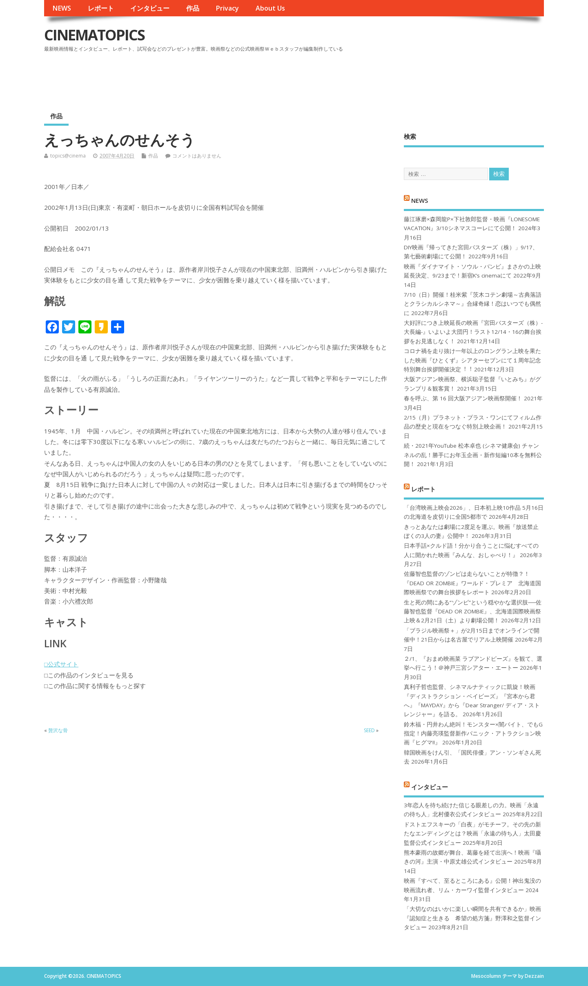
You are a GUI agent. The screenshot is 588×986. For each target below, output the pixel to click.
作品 (192, 8)
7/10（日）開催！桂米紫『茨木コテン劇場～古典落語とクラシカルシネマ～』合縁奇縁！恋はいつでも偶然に (472, 304)
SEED (369, 730)
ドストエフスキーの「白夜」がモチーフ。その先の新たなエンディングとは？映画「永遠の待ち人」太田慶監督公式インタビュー (472, 833)
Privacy (227, 8)
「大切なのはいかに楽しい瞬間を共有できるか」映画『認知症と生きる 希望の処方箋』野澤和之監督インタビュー (472, 918)
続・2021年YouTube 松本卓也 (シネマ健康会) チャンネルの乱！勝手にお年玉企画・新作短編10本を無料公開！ (473, 455)
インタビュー (149, 8)
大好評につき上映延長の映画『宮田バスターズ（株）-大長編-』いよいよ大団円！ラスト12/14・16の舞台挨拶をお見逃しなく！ (473, 332)
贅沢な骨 (58, 730)
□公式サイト (61, 664)
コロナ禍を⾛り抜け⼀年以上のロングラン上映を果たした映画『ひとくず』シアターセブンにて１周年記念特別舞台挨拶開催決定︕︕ (472, 360)
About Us (270, 8)
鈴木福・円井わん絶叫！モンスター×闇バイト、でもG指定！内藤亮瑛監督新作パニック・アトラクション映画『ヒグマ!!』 (473, 733)
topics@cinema (68, 155)
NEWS (61, 8)
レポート (101, 8)
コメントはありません (196, 155)
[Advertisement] (388, 77)
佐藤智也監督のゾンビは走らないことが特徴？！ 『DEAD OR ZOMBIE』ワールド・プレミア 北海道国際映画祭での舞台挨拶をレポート (472, 583)
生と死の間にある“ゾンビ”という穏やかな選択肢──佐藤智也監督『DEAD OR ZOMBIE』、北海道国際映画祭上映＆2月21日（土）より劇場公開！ (472, 611)
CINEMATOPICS (94, 35)
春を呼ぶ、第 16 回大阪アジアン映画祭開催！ (463, 398)
